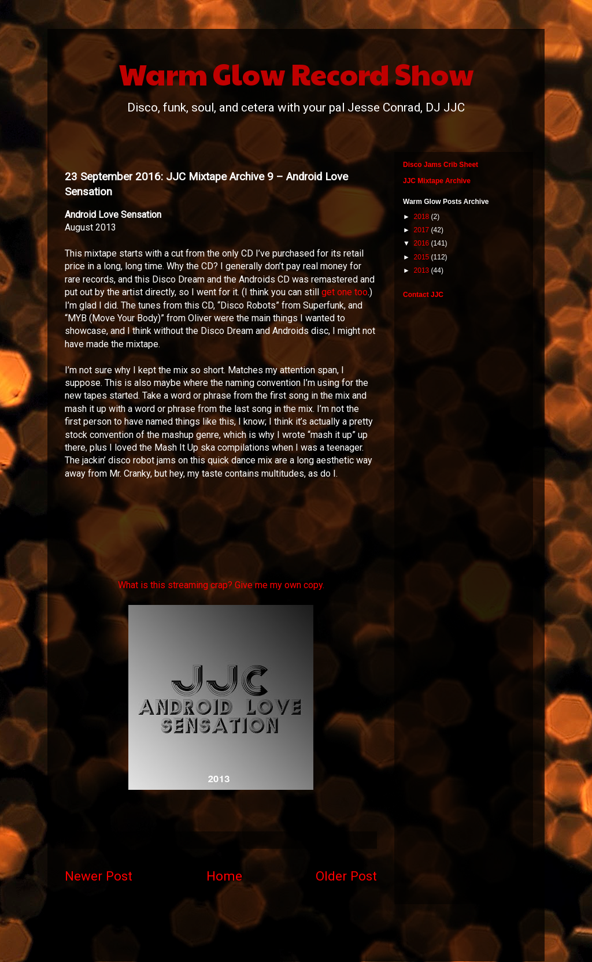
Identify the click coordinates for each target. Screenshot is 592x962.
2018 (422, 217)
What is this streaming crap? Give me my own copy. (221, 585)
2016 (422, 243)
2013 (422, 270)
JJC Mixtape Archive (437, 181)
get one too (344, 292)
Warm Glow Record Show (296, 73)
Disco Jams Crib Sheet (440, 165)
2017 (422, 230)
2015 (422, 257)
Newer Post (98, 875)
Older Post (346, 875)
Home (224, 875)
